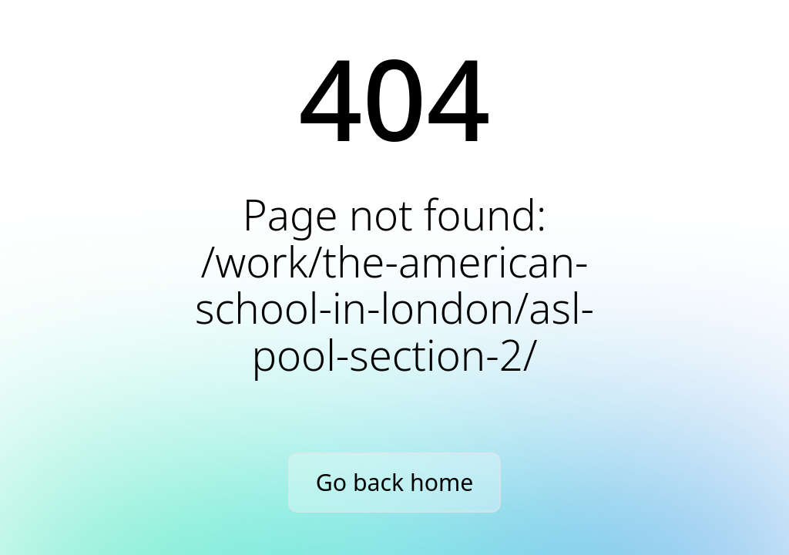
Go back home (394, 482)
